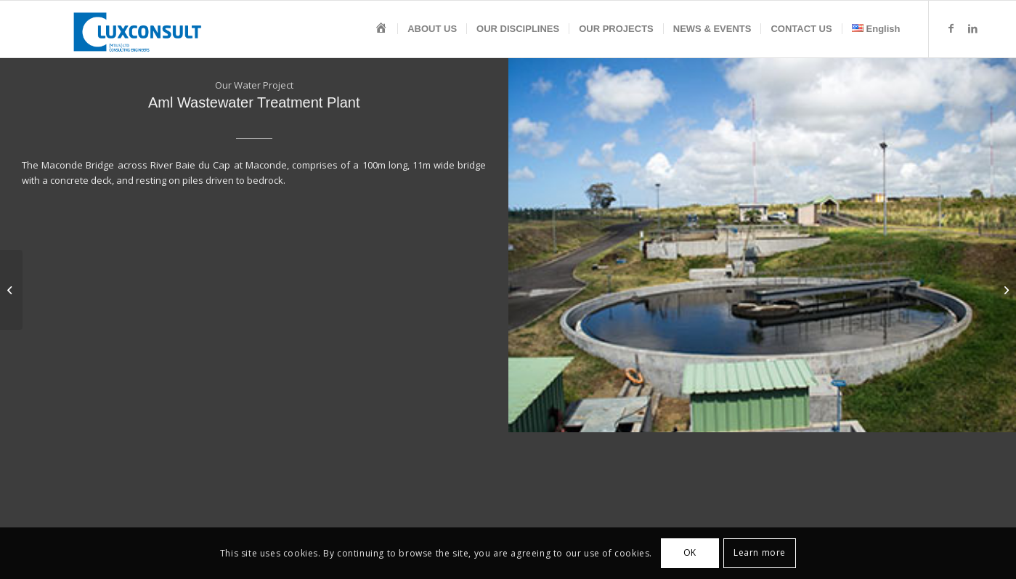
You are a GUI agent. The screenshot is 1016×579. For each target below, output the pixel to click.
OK (689, 552)
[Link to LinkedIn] (973, 28)
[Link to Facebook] (951, 28)
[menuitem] (381, 29)
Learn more (759, 552)
